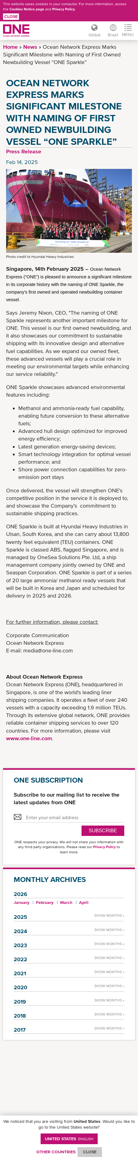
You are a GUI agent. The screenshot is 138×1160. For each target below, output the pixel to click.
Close (11, 16)
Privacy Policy (63, 9)
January (21, 902)
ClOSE (89, 1151)
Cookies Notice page (26, 9)
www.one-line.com (29, 738)
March (66, 902)
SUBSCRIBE (103, 830)
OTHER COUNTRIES (55, 1151)
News (30, 47)
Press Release (23, 151)
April (84, 902)
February (44, 902)
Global (94, 34)
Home (10, 47)
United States (69, 1138)
